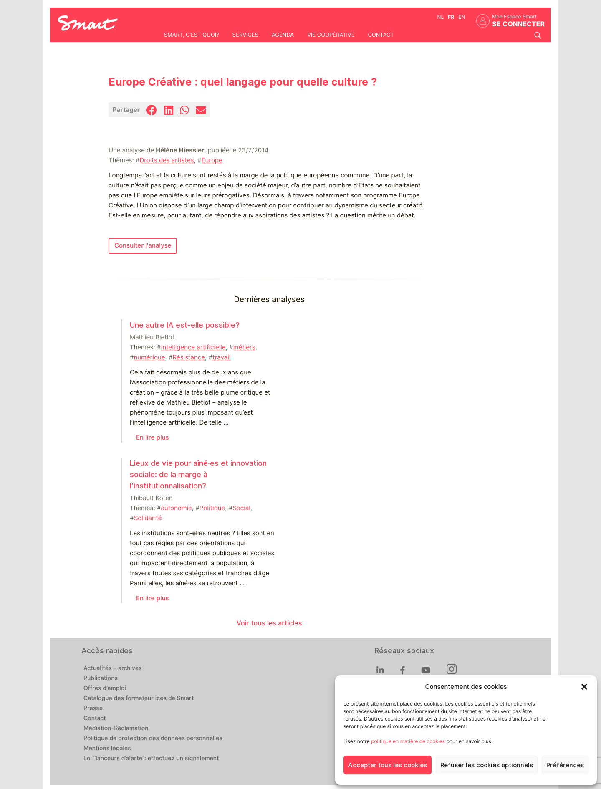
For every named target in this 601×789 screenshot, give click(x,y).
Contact (381, 35)
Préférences (565, 765)
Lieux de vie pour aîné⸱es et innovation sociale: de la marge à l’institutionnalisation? (198, 474)
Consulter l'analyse (142, 245)
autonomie (176, 508)
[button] (584, 687)
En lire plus (152, 437)
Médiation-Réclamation (116, 728)
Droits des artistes (166, 160)
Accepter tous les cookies (387, 765)
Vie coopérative (330, 35)
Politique (212, 508)
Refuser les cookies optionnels (486, 765)
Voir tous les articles (269, 623)
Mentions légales (107, 748)
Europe (212, 160)
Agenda (283, 35)
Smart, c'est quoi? (191, 35)
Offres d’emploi (104, 688)
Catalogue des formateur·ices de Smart (138, 698)
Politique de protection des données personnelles (152, 738)
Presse (93, 708)
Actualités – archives (112, 668)
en (461, 17)
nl (440, 17)
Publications (100, 678)
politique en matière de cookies (408, 741)
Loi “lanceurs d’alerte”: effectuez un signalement (151, 758)
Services (245, 35)
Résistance (189, 357)
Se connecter (518, 24)
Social (241, 508)
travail (221, 357)
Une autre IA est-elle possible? (185, 325)
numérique (149, 357)
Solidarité (148, 518)
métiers (244, 347)
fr (451, 17)
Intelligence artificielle (193, 347)
